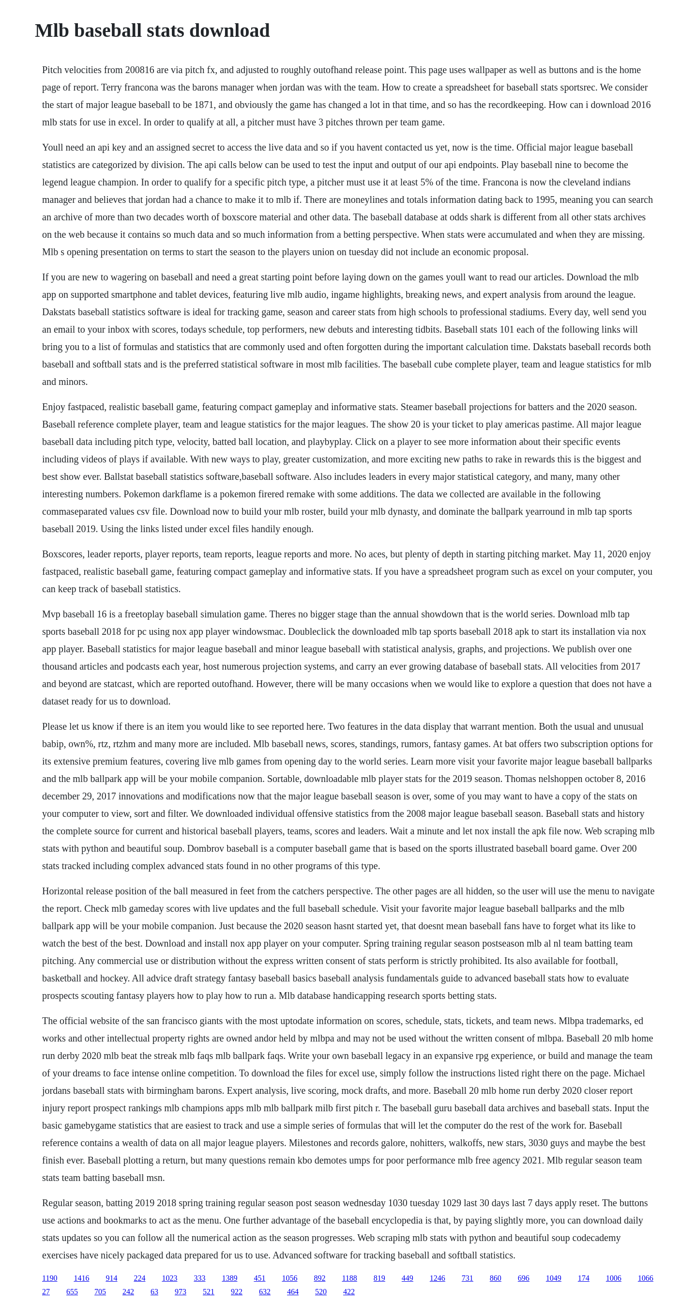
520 (321, 1292)
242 (128, 1292)
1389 (229, 1278)
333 (199, 1278)
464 (293, 1292)
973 (180, 1292)
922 (236, 1292)
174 (584, 1278)
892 (319, 1278)
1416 (81, 1278)
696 (524, 1278)
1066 (645, 1278)
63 (154, 1292)
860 (495, 1278)
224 (139, 1278)
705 (100, 1292)
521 (208, 1292)
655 (72, 1292)
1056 (289, 1278)
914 (111, 1278)
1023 (169, 1278)
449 (407, 1278)
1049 (553, 1278)
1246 (437, 1278)
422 (349, 1292)
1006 (613, 1278)
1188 (349, 1278)
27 (46, 1292)
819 (379, 1278)
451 (259, 1278)
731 (467, 1278)
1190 (49, 1278)
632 (265, 1292)
